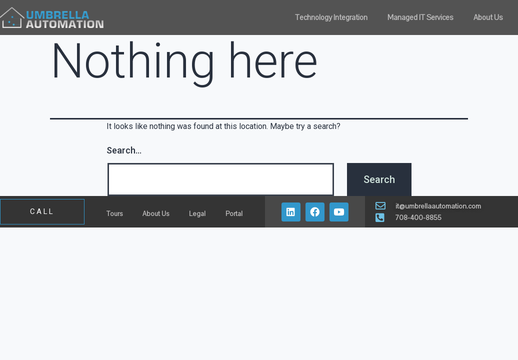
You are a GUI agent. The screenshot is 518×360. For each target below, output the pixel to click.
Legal (197, 214)
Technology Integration (331, 17)
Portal (234, 214)
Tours (114, 214)
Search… (124, 150)
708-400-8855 (418, 217)
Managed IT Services (421, 17)
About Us (488, 17)
